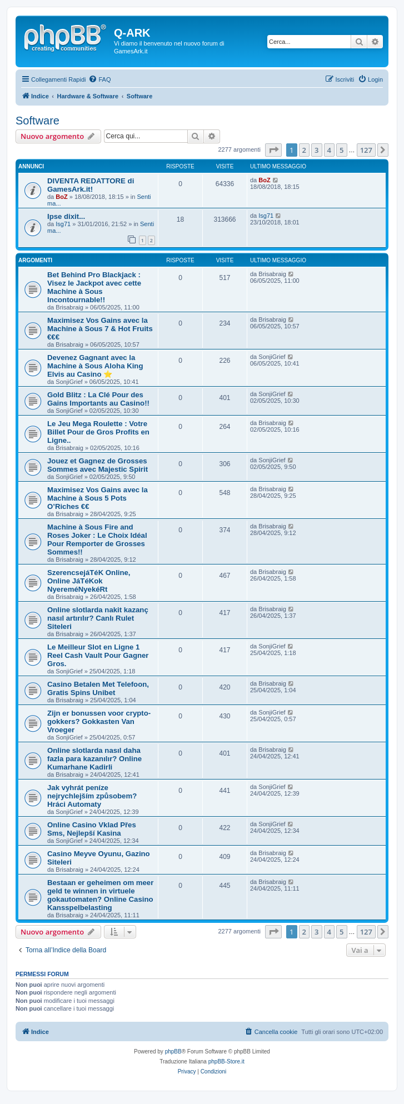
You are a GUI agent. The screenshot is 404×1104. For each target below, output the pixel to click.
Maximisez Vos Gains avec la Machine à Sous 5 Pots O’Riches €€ (97, 498)
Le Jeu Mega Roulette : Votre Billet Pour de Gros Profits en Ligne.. (98, 431)
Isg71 (63, 224)
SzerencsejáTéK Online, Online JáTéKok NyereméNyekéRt (89, 580)
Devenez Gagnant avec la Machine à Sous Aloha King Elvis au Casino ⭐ (95, 365)
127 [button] (366, 150)
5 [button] (341, 150)
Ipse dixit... (66, 216)
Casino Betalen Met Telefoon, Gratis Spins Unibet (98, 688)
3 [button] (316, 150)
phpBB (173, 1051)
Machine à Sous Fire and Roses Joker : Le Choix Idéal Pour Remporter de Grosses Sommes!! (97, 539)
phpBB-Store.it (226, 1061)
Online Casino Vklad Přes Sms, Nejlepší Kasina (91, 829)
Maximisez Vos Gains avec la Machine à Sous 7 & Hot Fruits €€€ (100, 328)
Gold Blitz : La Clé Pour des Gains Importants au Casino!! (98, 399)
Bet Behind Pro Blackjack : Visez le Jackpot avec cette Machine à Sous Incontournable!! (94, 287)
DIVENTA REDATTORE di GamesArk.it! (90, 185)
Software (37, 120)
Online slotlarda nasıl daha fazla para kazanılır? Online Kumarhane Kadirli (94, 758)
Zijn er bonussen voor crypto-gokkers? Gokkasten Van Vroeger (99, 721)
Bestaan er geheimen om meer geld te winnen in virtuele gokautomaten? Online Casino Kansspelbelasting (100, 895)
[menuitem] (99, 79)
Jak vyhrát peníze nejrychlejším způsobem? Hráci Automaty (92, 795)
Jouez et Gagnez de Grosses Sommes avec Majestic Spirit (97, 465)
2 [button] (304, 150)
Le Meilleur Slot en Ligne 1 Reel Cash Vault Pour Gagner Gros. (97, 655)
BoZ (61, 196)
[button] (273, 150)
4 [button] (329, 150)
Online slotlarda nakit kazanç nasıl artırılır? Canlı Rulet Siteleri (97, 618)
